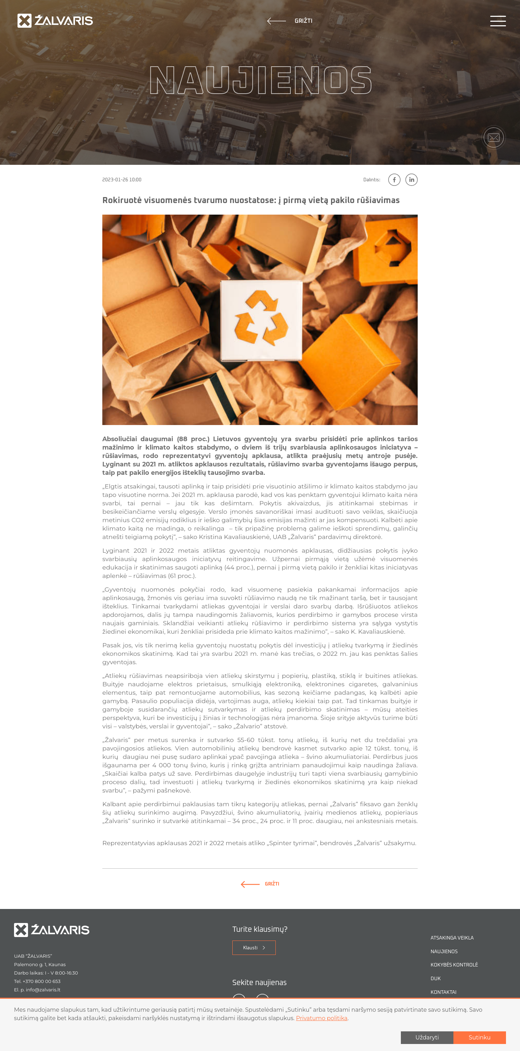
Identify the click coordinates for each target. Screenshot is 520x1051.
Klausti (250, 958)
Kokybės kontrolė (454, 976)
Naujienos (444, 962)
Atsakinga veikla (452, 949)
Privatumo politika (322, 1018)
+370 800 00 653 (42, 992)
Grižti (290, 21)
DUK (436, 989)
